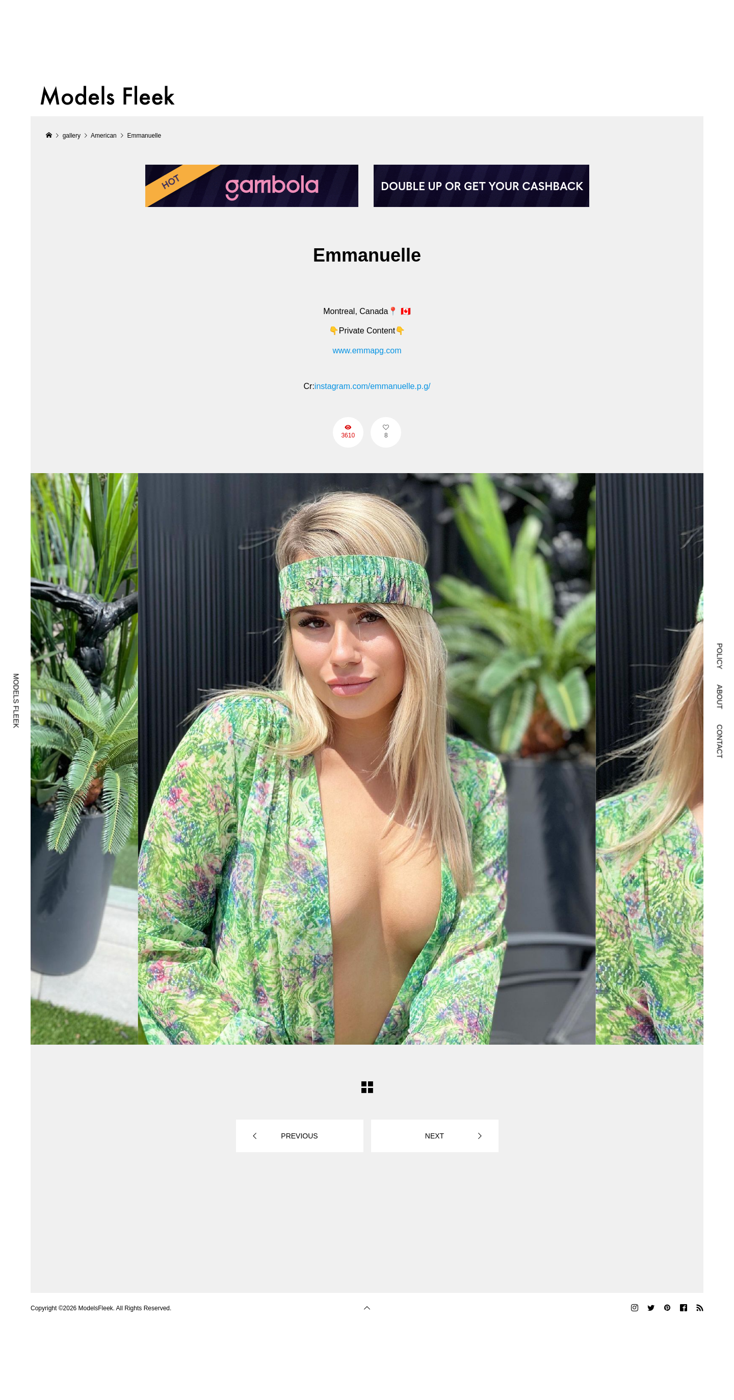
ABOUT (720, 697)
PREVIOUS (299, 1136)
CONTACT (720, 741)
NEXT (434, 1136)
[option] (367, 759)
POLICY (720, 656)
